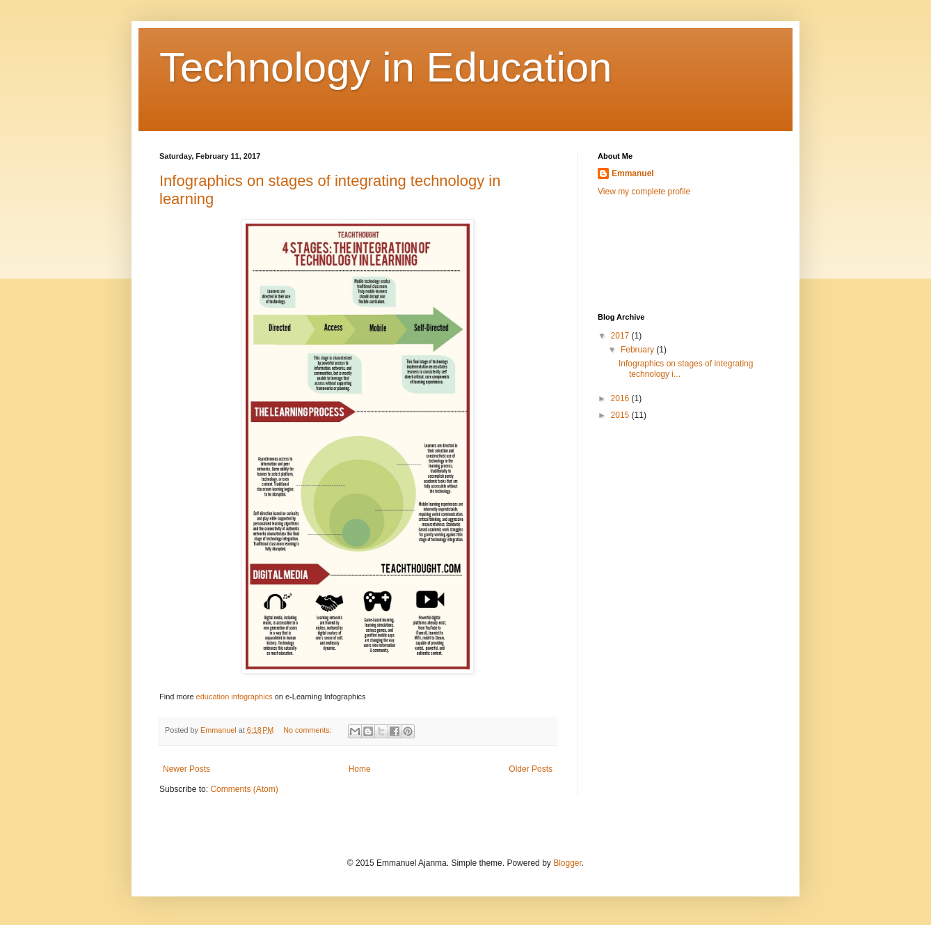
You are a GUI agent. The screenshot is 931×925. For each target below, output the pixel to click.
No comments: (308, 730)
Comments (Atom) (244, 789)
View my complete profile (644, 191)
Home (360, 769)
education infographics (234, 696)
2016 (621, 398)
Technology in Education (385, 67)
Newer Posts (186, 769)
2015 (621, 415)
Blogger (567, 863)
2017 (621, 336)
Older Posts (530, 769)
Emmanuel (633, 173)
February (638, 350)
